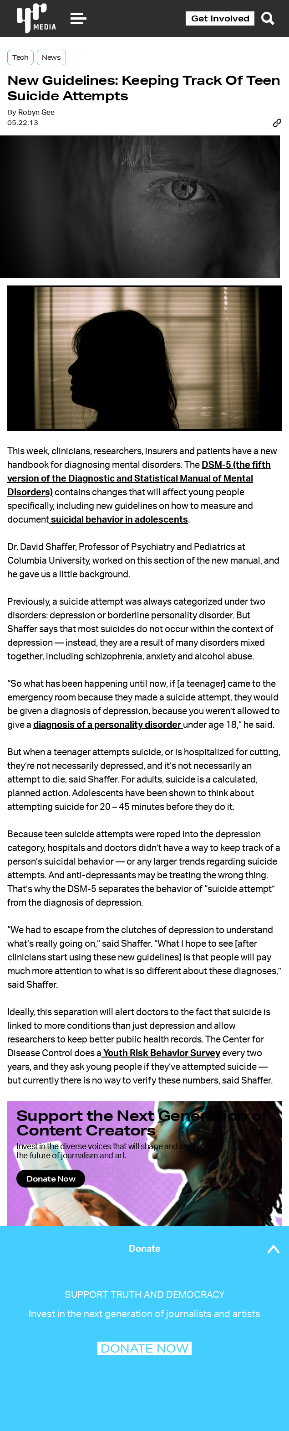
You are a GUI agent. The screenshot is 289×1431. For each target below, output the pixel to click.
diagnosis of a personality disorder (108, 725)
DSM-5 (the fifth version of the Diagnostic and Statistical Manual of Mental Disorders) (139, 479)
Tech (20, 57)
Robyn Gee (36, 112)
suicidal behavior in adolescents (118, 519)
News (51, 57)
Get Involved (220, 18)
